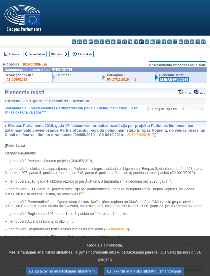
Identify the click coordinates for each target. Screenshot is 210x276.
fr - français (119, 41)
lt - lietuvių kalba (147, 41)
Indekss (14, 54)
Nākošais (56, 54)
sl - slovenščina (192, 41)
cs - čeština (85, 41)
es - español (79, 41)
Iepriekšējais (37, 54)
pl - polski (169, 41)
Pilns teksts (85, 54)
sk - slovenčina (186, 41)
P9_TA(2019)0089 (174, 79)
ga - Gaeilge (124, 41)
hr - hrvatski (130, 41)
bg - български (74, 41)
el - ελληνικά (107, 41)
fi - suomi (197, 41)
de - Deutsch (96, 41)
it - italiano (136, 41)
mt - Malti (158, 41)
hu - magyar (152, 41)
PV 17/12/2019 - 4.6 (122, 79)
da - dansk (91, 41)
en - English (113, 41)
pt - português (175, 41)
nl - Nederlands (164, 41)
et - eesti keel (102, 41)
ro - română (181, 41)
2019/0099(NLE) (34, 64)
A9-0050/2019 (16, 79)
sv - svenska (203, 41)
